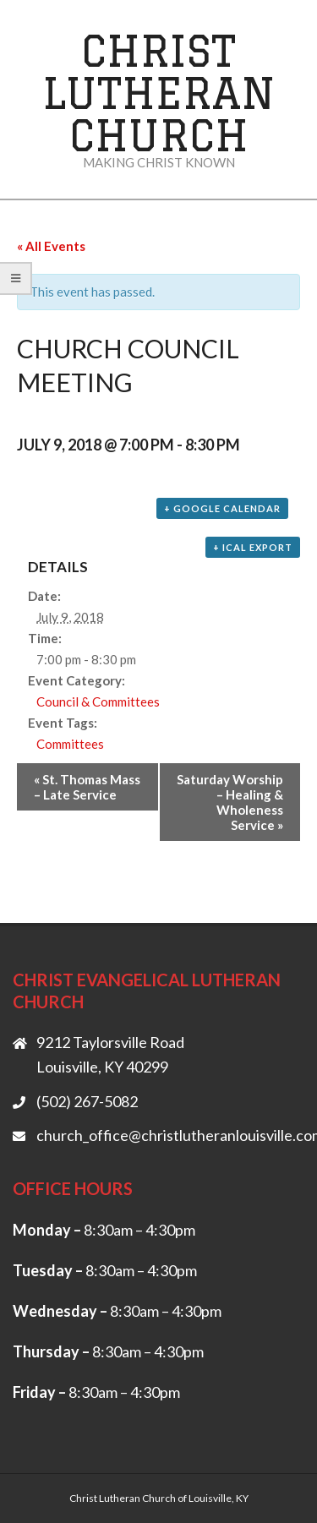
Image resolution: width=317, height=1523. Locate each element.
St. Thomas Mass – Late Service (87, 787)
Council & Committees (98, 701)
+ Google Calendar (222, 508)
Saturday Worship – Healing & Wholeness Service (230, 802)
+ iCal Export (252, 547)
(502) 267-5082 (87, 1101)
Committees (70, 743)
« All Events (51, 246)
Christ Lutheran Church (159, 92)
